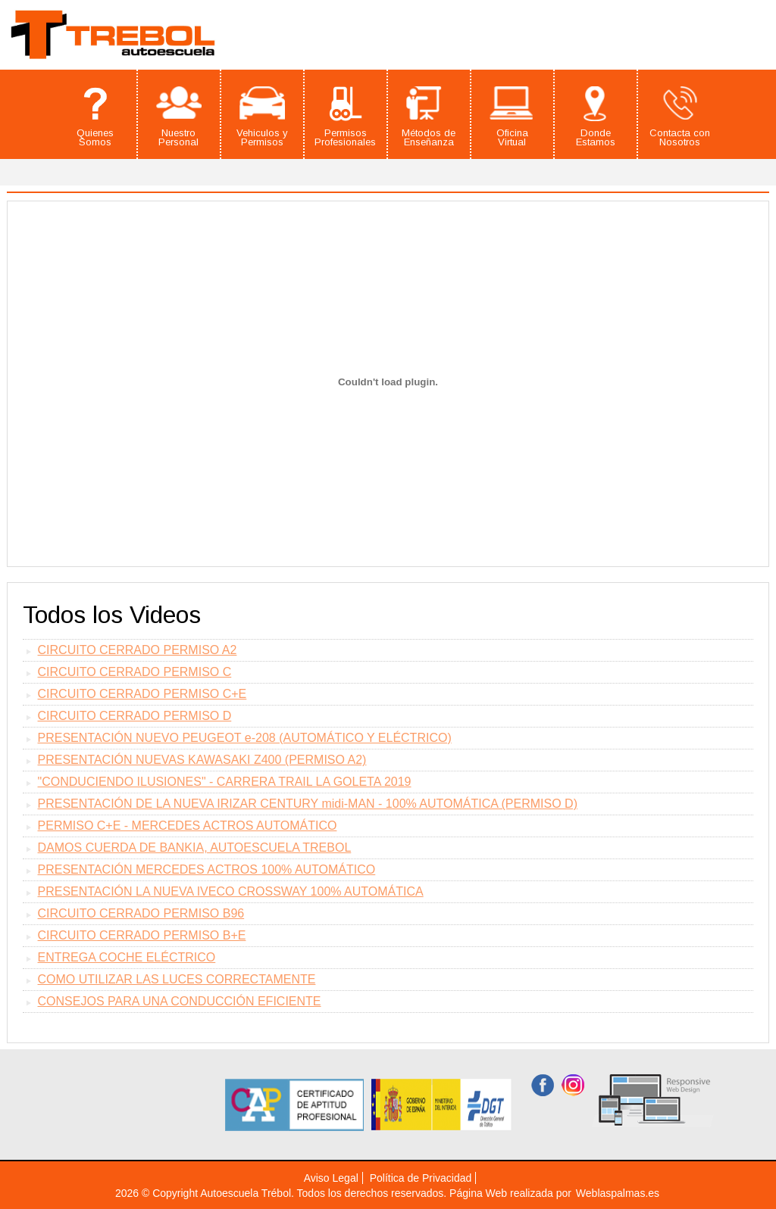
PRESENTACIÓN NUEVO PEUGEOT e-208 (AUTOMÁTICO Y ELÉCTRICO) (245, 737)
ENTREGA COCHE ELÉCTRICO (127, 957)
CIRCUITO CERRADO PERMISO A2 (137, 649)
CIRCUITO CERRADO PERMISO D (135, 715)
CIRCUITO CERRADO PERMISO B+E (142, 935)
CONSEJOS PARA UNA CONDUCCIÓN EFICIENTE (179, 1001)
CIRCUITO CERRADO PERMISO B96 (141, 913)
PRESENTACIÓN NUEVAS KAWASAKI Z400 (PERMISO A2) (202, 759)
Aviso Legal (331, 1178)
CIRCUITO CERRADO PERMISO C (135, 671)
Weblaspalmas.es (617, 1193)
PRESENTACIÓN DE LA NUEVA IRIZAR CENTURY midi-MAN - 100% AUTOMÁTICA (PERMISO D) (307, 803)
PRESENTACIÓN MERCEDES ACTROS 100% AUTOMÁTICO (207, 869)
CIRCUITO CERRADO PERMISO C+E (142, 693)
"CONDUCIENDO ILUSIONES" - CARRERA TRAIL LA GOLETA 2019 (224, 781)
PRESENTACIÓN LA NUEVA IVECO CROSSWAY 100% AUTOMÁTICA (231, 891)
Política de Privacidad (421, 1178)
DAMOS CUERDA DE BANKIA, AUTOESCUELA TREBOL (195, 847)
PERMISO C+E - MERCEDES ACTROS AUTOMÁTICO (187, 825)
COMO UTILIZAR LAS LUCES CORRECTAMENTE (177, 979)
